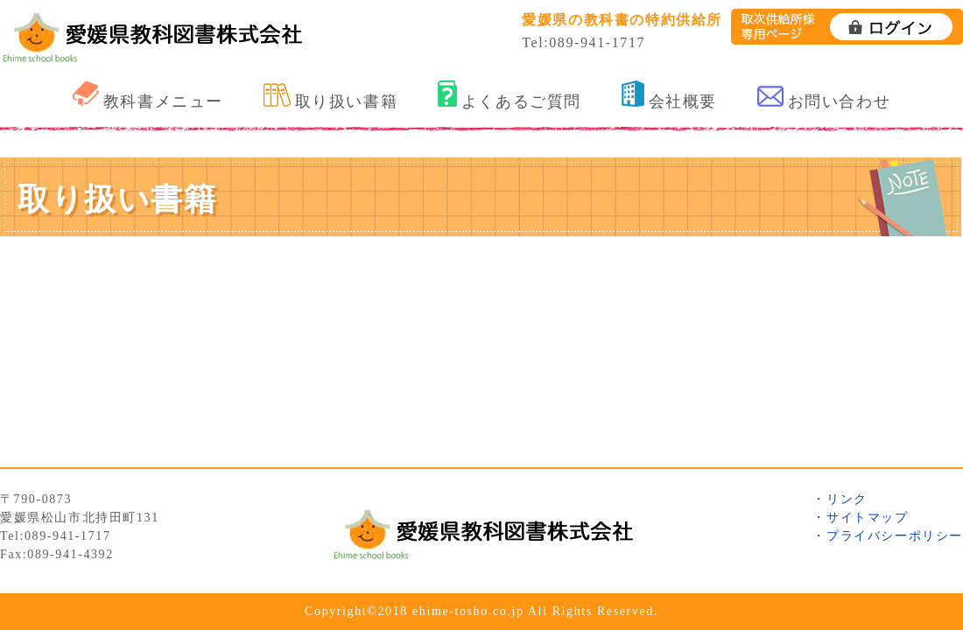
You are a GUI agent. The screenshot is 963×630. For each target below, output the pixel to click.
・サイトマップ (860, 517)
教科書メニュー (148, 95)
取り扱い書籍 (331, 96)
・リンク (839, 499)
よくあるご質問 (509, 95)
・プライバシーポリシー (887, 535)
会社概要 (669, 95)
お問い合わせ (824, 98)
